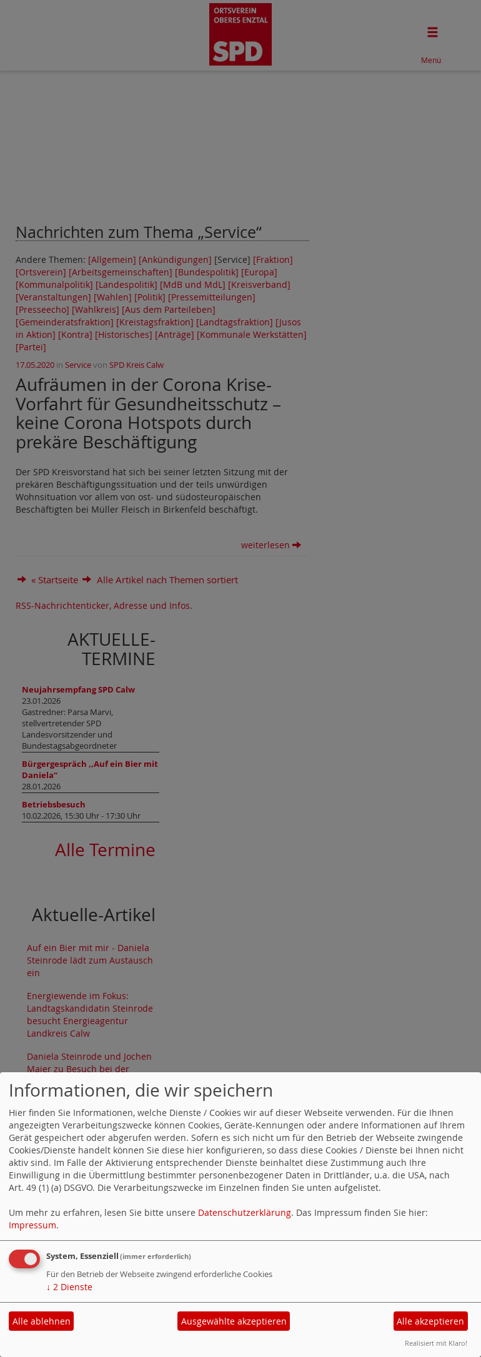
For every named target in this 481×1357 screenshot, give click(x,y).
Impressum (32, 1225)
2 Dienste (69, 1287)
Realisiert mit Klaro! (436, 1343)
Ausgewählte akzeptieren (234, 1321)
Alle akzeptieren (430, 1321)
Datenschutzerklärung (244, 1212)
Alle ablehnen (41, 1321)
